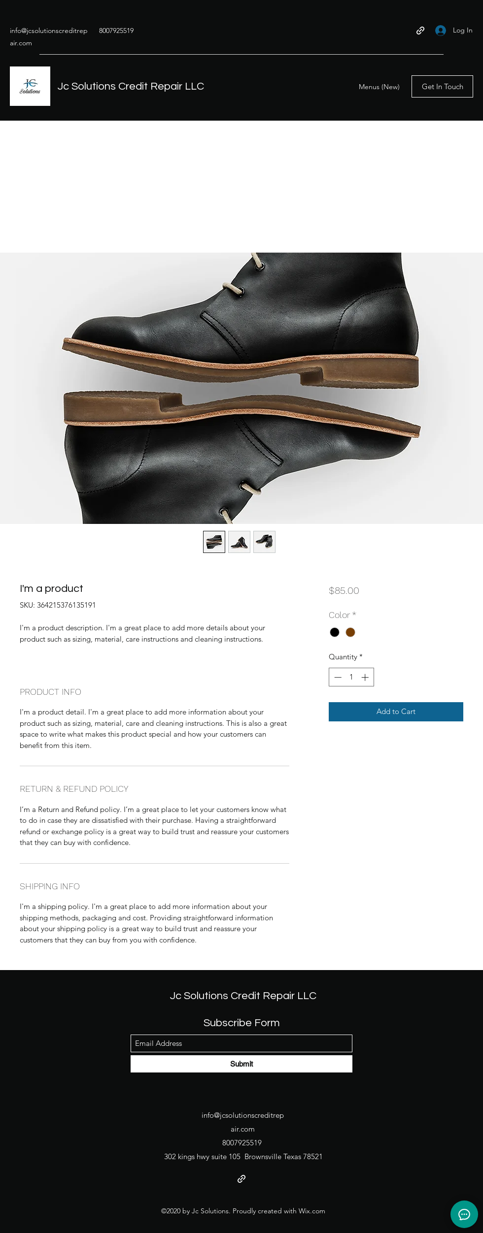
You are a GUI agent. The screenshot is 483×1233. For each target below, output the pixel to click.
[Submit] (241, 1063)
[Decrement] (337, 677)
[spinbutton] (351, 677)
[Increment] (366, 677)
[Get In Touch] (442, 86)
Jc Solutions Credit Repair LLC (131, 86)
